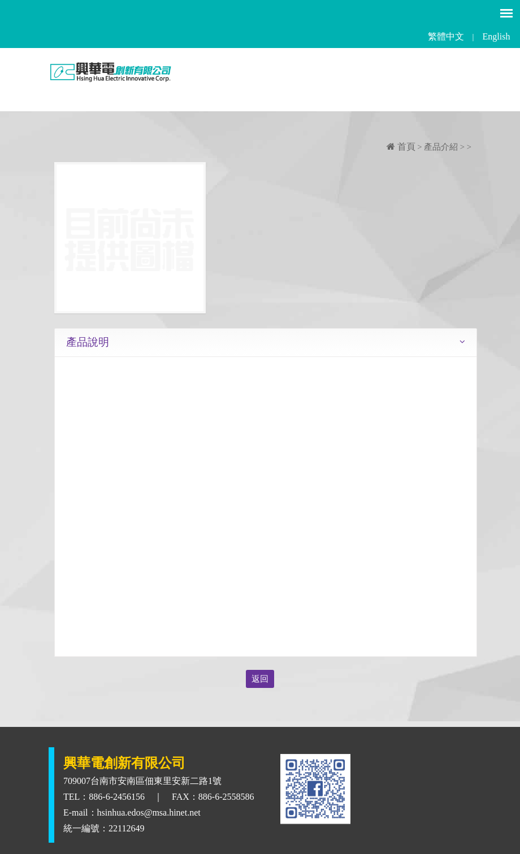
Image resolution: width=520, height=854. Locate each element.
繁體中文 (446, 36)
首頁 (401, 146)
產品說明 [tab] (87, 342)
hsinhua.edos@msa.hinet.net (149, 812)
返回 (260, 678)
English (496, 36)
